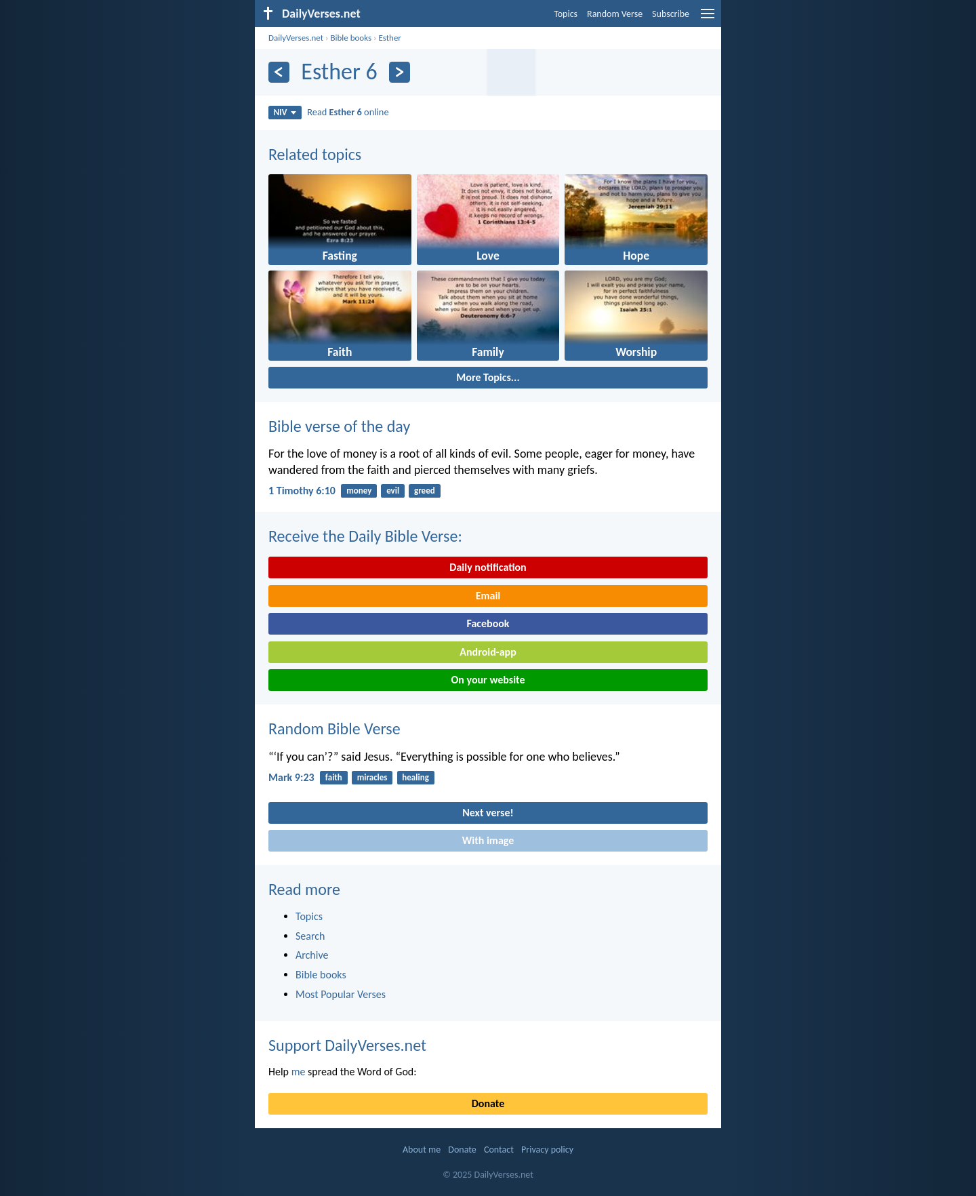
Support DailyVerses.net (347, 1045)
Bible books (350, 38)
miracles (372, 777)
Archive (312, 955)
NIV (285, 112)
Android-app (488, 651)
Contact (499, 1149)
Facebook (487, 623)
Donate (488, 1103)
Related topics (314, 154)
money (358, 490)
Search (310, 936)
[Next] (399, 72)
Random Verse (615, 14)
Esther (389, 38)
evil (392, 490)
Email (488, 595)
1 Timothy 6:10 (302, 490)
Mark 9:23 (291, 777)
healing (415, 777)
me (298, 1071)
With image (488, 840)
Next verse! (487, 812)
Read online (347, 112)
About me (422, 1149)
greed (424, 490)
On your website (488, 679)
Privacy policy (547, 1149)
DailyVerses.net (295, 38)
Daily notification (487, 567)
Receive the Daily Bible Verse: (365, 536)
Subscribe (670, 14)
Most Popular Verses (341, 994)
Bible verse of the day (339, 426)
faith (333, 777)
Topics (565, 14)
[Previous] (278, 72)
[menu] (707, 18)
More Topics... (487, 377)
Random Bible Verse (334, 728)
